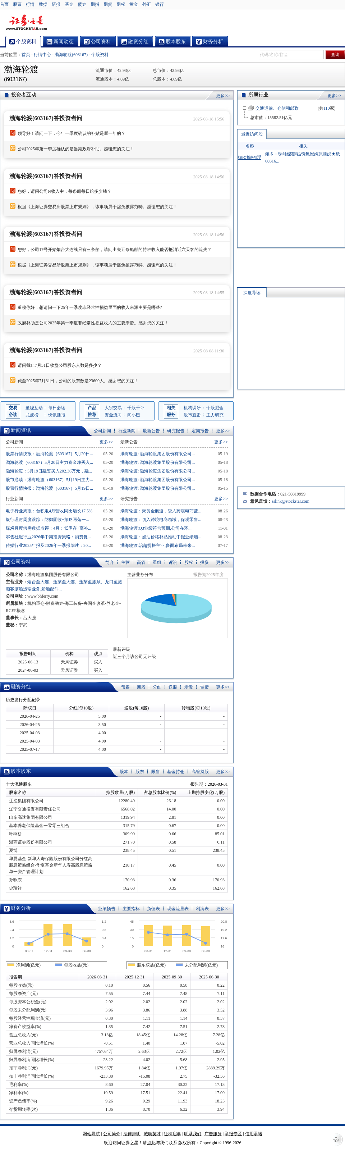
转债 (204, 687)
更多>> (223, 95)
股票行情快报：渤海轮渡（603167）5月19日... (49, 488)
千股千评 (135, 407)
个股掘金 (215, 407)
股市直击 (192, 414)
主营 (125, 562)
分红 (157, 687)
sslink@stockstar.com (290, 501)
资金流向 (113, 414)
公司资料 (21, 562)
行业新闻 (126, 430)
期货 (108, 4)
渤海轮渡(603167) (71, 54)
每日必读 (56, 407)
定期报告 (200, 430)
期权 (120, 4)
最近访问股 (252, 134)
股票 (17, 4)
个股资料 (100, 54)
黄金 (133, 4)
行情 (30, 4)
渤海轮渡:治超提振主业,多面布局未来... (157, 545)
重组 (157, 562)
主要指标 (131, 908)
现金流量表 (178, 908)
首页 (4, 4)
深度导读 (252, 292)
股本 (124, 771)
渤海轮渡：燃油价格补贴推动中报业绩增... (160, 536)
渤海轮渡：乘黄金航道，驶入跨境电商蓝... (160, 510)
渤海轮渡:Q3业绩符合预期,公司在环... (156, 528)
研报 (56, 4)
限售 (155, 771)
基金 (69, 4)
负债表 (153, 908)
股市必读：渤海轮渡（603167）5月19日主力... (49, 479)
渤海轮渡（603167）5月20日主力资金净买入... (49, 462)
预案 (125, 687)
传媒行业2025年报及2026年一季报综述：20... (48, 545)
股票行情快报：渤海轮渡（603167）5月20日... (49, 453)
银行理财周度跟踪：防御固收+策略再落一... (47, 519)
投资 (204, 562)
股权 (188, 562)
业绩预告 (106, 908)
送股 (173, 687)
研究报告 (175, 430)
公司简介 (111, 1133)
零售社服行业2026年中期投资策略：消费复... (48, 536)
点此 (151, 1142)
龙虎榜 (32, 414)
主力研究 (215, 414)
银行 (159, 4)
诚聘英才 (152, 1133)
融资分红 (21, 686)
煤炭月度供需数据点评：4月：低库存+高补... (48, 528)
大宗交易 (113, 407)
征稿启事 (172, 1133)
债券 (82, 4)
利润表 (202, 908)
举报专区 (233, 1133)
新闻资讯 (21, 430)
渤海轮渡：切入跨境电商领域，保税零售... (160, 519)
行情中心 (42, 54)
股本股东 (21, 771)
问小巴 (133, 414)
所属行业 (258, 94)
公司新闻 (102, 430)
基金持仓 (175, 771)
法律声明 (132, 1133)
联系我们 (192, 1133)
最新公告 (151, 430)
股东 (139, 771)
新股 (141, 687)
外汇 (146, 4)
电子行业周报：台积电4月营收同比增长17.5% (49, 510)
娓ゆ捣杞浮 (249, 157)
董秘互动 (34, 407)
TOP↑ (338, 1140)
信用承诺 (253, 1133)
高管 (141, 562)
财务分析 (21, 908)
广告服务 (213, 1133)
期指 (95, 4)
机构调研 (192, 407)
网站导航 (91, 1133)
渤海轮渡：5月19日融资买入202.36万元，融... (49, 471)
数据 (43, 4)
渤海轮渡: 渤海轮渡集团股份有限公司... (157, 453)
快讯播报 (56, 414)
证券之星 (26, 22)
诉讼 (173, 562)
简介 (109, 562)
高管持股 (200, 771)
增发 (188, 687)
